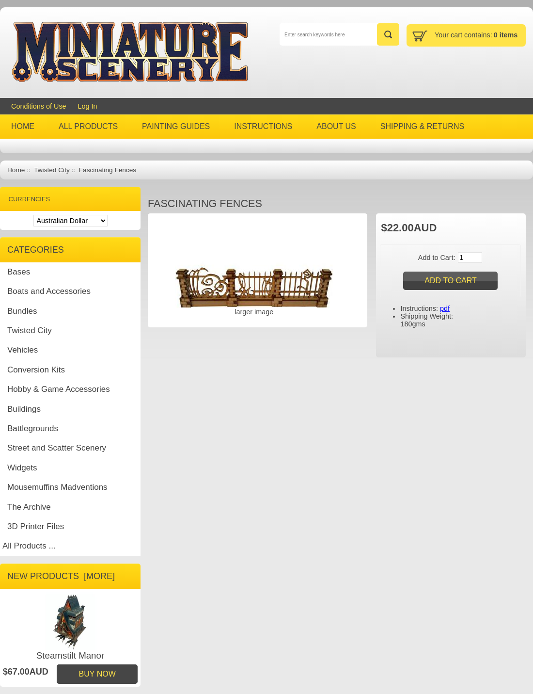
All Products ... (29, 545)
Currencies (29, 199)
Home (16, 170)
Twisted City (52, 170)
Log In (87, 106)
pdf (445, 308)
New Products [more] (61, 576)
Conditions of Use (38, 106)
